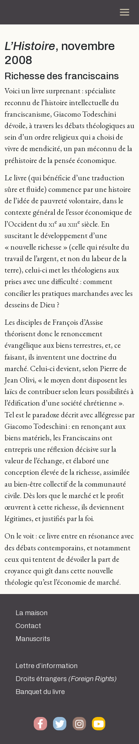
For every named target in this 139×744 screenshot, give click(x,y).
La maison (31, 613)
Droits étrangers (66, 679)
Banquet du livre (40, 691)
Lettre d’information (46, 666)
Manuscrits (33, 639)
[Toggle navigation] (125, 12)
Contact (28, 626)
